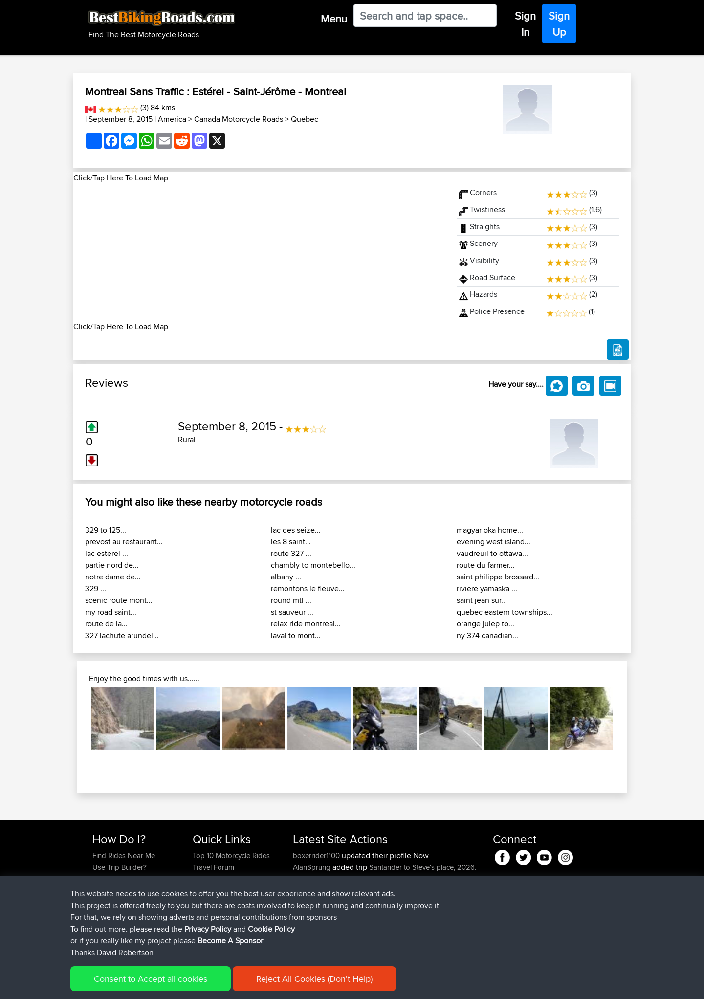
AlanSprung (312, 867)
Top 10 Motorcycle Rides (231, 855)
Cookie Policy (272, 984)
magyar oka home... (490, 529)
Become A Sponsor (123, 902)
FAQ (99, 914)
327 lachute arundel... (122, 635)
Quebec (304, 119)
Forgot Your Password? (129, 891)
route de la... (106, 623)
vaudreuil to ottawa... (492, 553)
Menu (334, 18)
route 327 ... (291, 553)
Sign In (525, 24)
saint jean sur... (482, 600)
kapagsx (307, 914)
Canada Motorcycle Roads (238, 119)
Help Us (206, 914)
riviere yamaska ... (487, 588)
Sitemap (184, 984)
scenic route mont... (119, 600)
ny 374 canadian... (487, 635)
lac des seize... (296, 529)
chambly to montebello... (313, 565)
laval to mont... (296, 635)
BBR (352, 914)
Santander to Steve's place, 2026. (422, 867)
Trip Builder (211, 879)
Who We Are (212, 891)
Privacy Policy (223, 984)
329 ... (95, 588)
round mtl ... (291, 600)
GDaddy (307, 891)
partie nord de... (112, 565)
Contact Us (210, 902)
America (172, 119)
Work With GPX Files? (126, 879)
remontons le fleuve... (308, 588)
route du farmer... (486, 565)
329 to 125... (105, 529)
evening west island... (493, 541)
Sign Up (559, 24)
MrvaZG (306, 926)
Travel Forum (213, 867)
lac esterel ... (106, 553)
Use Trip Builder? (119, 867)
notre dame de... (113, 576)
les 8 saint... (291, 541)
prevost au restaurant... (124, 541)
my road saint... (110, 612)
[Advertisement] (259, 252)
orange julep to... (485, 623)
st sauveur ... (292, 612)
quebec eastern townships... (504, 612)
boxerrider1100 (317, 855)
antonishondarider (323, 937)
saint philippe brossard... (498, 576)
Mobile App (401, 891)
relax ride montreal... (306, 623)
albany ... (286, 576)
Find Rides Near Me (123, 855)
